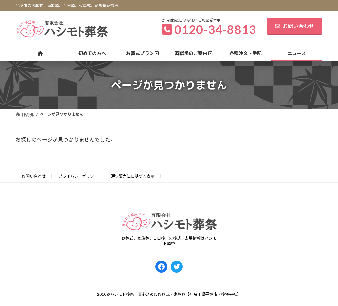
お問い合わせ (294, 26)
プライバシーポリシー (78, 176)
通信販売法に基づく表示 (132, 176)
